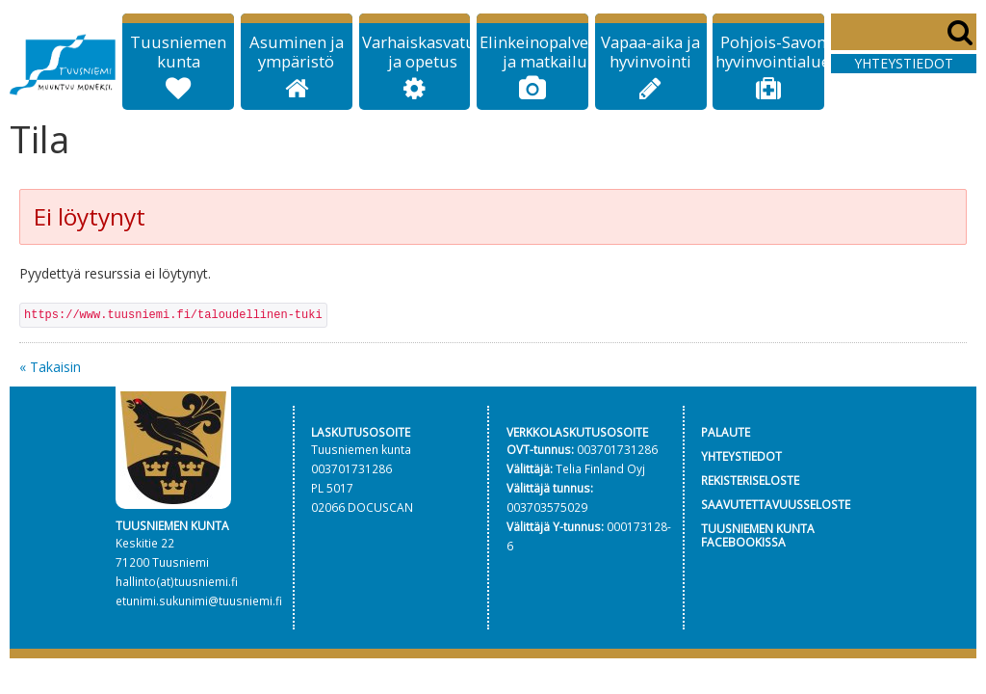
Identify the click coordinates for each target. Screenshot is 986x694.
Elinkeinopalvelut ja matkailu (545, 52)
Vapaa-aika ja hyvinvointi (650, 52)
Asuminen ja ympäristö (296, 52)
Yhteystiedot (903, 63)
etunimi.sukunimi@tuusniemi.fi (199, 600)
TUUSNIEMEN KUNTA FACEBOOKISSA (758, 535)
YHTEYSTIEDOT (741, 456)
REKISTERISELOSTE (750, 480)
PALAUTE (725, 432)
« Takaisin (50, 367)
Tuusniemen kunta (178, 52)
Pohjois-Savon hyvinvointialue (772, 52)
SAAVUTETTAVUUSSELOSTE (775, 504)
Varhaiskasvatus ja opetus (422, 52)
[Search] (903, 31)
